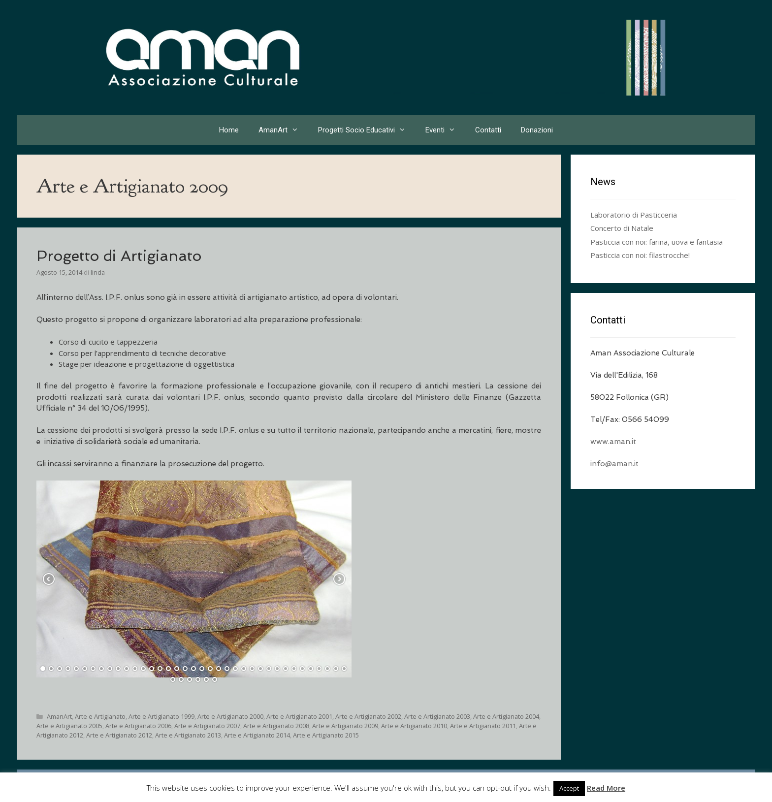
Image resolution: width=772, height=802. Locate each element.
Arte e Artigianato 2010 (414, 725)
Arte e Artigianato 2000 (230, 716)
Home (229, 130)
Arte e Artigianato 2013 (188, 735)
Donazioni (537, 130)
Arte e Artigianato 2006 (138, 725)
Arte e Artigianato (100, 716)
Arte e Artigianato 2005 (69, 725)
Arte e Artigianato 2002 (368, 716)
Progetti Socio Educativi (367, 130)
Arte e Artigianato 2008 (276, 725)
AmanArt (283, 130)
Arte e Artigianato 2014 (257, 735)
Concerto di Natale (621, 228)
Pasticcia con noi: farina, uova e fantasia (656, 242)
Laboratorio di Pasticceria (633, 215)
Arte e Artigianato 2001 (299, 716)
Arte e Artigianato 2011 (483, 725)
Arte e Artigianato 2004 (506, 716)
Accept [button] (569, 788)
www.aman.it (613, 441)
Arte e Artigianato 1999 (161, 716)
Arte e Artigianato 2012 (119, 735)
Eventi (445, 130)
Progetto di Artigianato (118, 255)
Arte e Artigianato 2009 (345, 725)
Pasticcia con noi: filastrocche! (640, 255)
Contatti (488, 130)
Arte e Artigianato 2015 (326, 735)
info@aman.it (614, 463)
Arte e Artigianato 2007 (207, 725)
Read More (606, 788)
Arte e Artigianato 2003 (437, 716)
